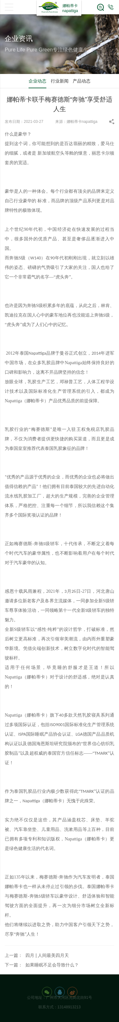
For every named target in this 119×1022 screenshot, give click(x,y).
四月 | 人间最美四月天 (47, 955)
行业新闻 (60, 80)
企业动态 (37, 80)
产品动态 (81, 80)
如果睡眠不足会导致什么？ (52, 964)
